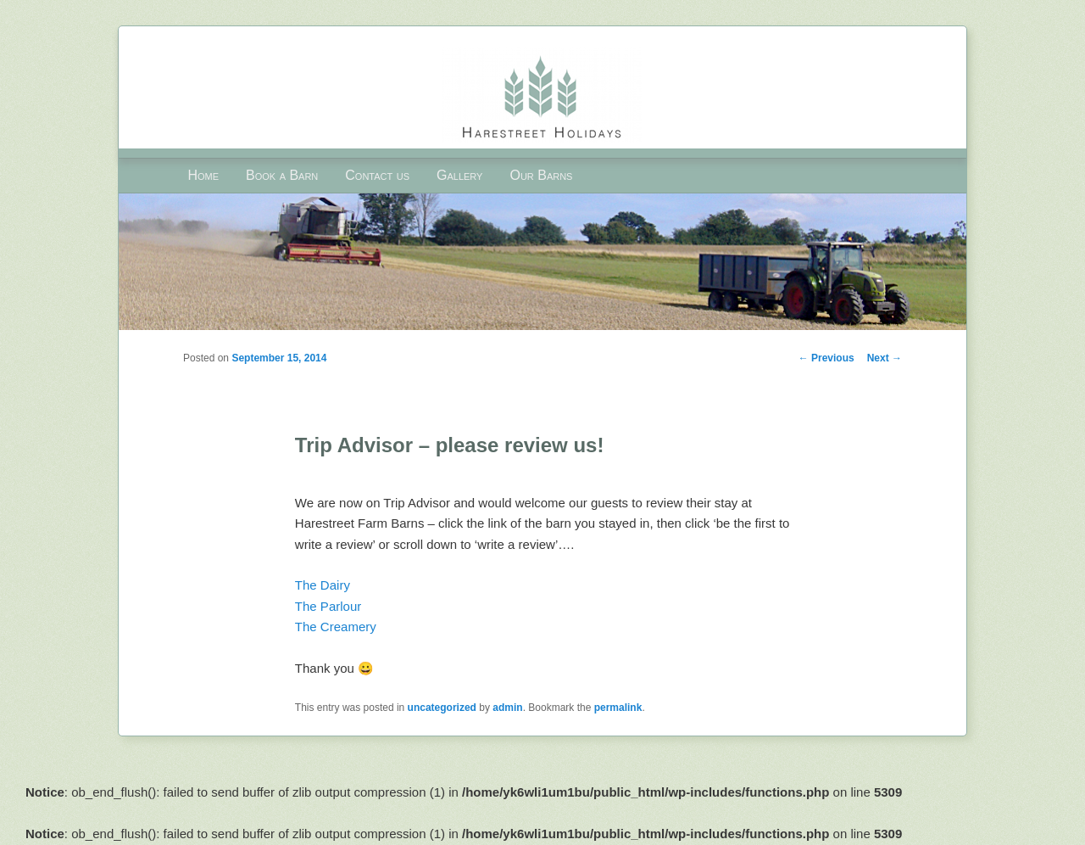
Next (884, 358)
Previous (826, 358)
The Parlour (328, 606)
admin (507, 707)
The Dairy (322, 585)
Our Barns (540, 175)
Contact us (377, 175)
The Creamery (335, 626)
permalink (618, 707)
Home (203, 175)
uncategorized (442, 707)
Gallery (459, 175)
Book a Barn (282, 175)
